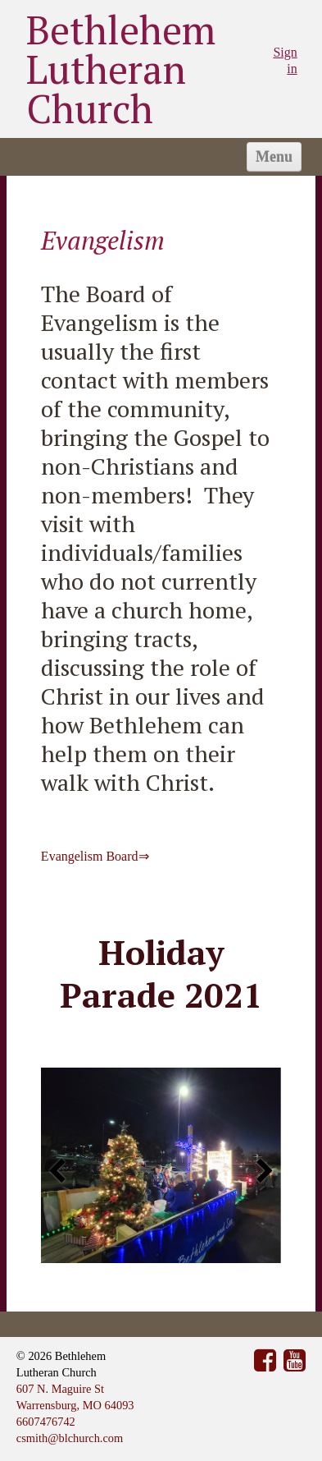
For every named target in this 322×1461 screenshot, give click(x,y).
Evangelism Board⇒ (95, 856)
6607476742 (45, 1421)
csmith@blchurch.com (69, 1438)
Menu (274, 157)
